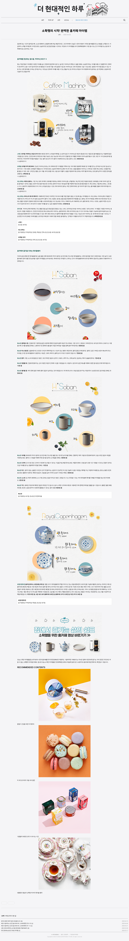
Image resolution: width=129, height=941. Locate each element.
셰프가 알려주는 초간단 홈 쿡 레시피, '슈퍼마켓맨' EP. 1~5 (15, 926)
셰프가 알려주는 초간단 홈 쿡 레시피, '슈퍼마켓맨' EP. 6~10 (16, 923)
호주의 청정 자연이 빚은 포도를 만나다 (10, 921)
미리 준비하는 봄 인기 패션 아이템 (9, 930)
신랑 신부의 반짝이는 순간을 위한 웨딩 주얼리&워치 (14, 928)
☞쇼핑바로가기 (21, 161)
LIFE (59, 34)
